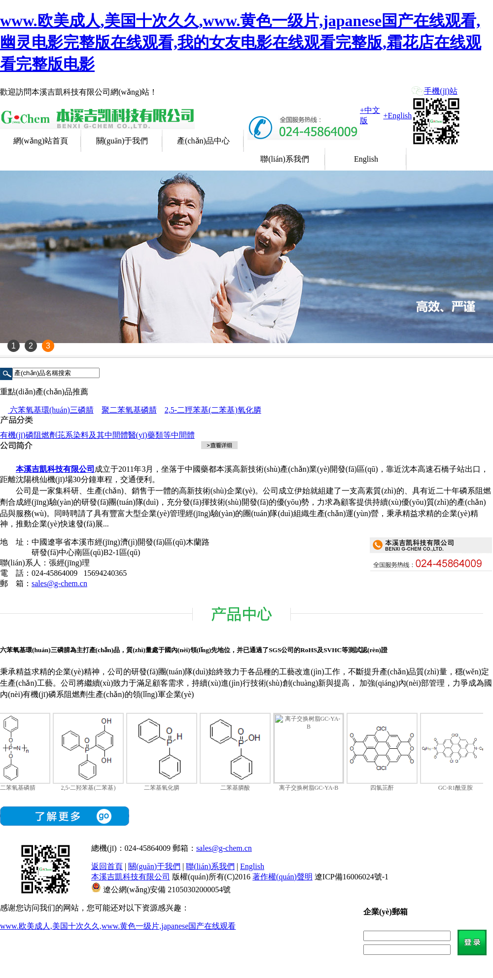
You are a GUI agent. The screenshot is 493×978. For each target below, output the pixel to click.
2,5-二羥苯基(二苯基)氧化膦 (213, 410)
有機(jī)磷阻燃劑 (28, 435)
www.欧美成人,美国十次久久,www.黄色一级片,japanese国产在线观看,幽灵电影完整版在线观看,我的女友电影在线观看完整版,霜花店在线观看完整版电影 (240, 42)
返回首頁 (107, 866)
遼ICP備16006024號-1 (351, 877)
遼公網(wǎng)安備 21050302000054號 (167, 889)
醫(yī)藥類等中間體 (161, 435)
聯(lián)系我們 (284, 159)
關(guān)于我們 (122, 141)
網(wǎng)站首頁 (40, 141)
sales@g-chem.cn (59, 583)
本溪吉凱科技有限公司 (130, 877)
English (366, 159)
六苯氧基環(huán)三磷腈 (51, 410)
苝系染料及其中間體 (92, 435)
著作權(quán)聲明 (282, 877)
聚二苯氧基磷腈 (129, 410)
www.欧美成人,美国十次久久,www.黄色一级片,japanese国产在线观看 (118, 926)
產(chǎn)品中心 (203, 141)
